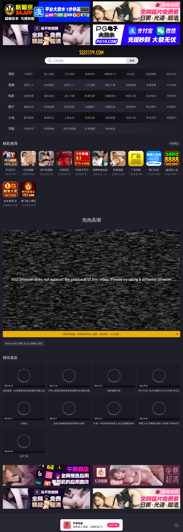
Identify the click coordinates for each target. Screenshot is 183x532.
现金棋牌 (151, 74)
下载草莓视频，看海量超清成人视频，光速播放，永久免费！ (120, 334)
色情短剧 (110, 128)
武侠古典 (90, 117)
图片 (11, 107)
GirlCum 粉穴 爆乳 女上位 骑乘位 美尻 (23, 343)
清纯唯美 (131, 106)
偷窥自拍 (29, 106)
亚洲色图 (49, 106)
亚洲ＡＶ (29, 85)
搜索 (132, 60)
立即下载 (113, 525)
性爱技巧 (172, 117)
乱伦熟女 (151, 96)
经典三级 (131, 96)
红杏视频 (90, 128)
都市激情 (29, 117)
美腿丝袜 (110, 106)
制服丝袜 (110, 96)
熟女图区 (151, 106)
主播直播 (151, 85)
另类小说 (131, 117)
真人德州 (49, 74)
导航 (11, 128)
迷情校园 (110, 117)
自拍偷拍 (49, 85)
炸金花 (131, 74)
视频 (11, 85)
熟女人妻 (110, 85)
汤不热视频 (69, 128)
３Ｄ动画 (90, 85)
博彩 (11, 74)
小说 (11, 117)
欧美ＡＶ (70, 85)
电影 (11, 96)
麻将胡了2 (110, 74)
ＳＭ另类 (172, 85)
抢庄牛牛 (172, 74)
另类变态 (172, 96)
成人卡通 (70, 96)
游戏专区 (90, 74)
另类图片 (172, 106)
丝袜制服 (131, 85)
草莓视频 (49, 128)
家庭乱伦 (49, 117)
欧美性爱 (90, 96)
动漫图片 (90, 106)
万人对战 (70, 74)
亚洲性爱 (29, 96)
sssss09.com (91, 52)
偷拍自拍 (49, 96)
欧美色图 (70, 106)
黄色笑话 (151, 117)
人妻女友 (70, 117)
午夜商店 (29, 128)
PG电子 (29, 74)
